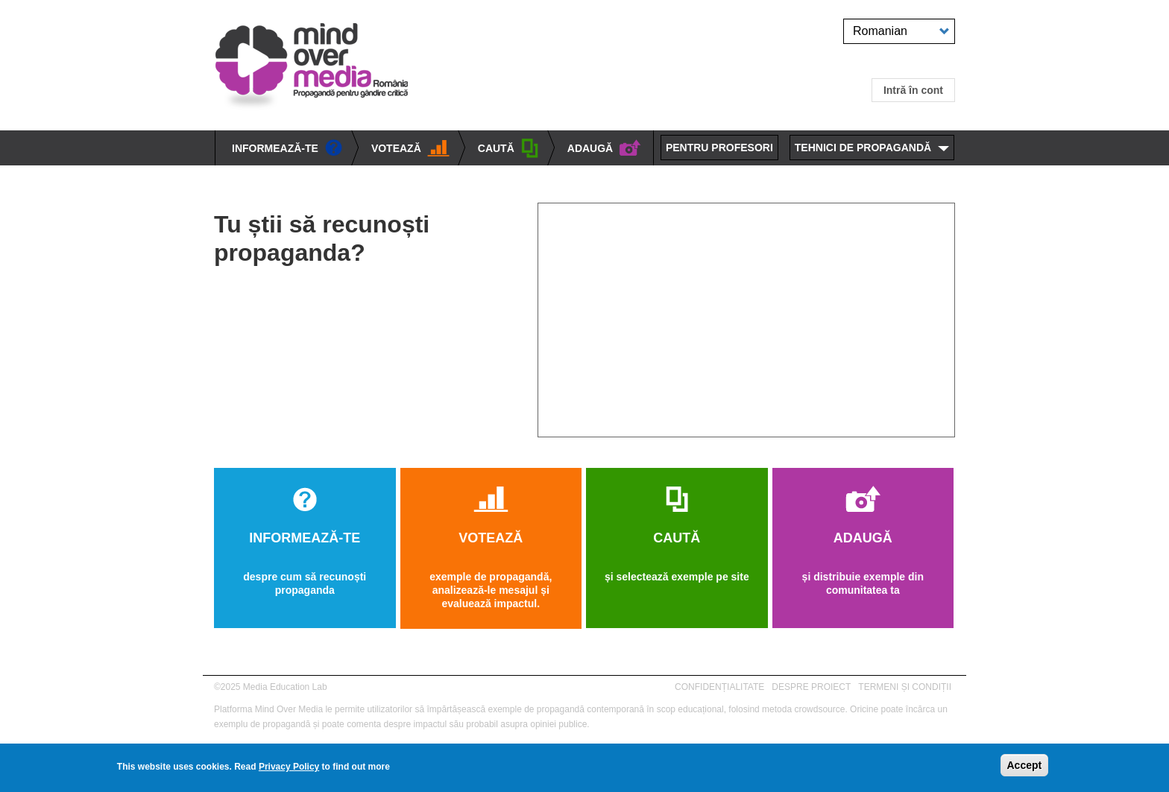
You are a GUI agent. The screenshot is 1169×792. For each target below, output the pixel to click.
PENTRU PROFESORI (719, 147)
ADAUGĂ (604, 148)
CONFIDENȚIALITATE (719, 687)
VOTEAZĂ (410, 149)
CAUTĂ (508, 150)
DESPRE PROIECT (811, 687)
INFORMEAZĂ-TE (287, 149)
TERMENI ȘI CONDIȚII (904, 687)
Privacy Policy (289, 766)
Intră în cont (913, 90)
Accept (1024, 765)
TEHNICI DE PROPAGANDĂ (863, 147)
